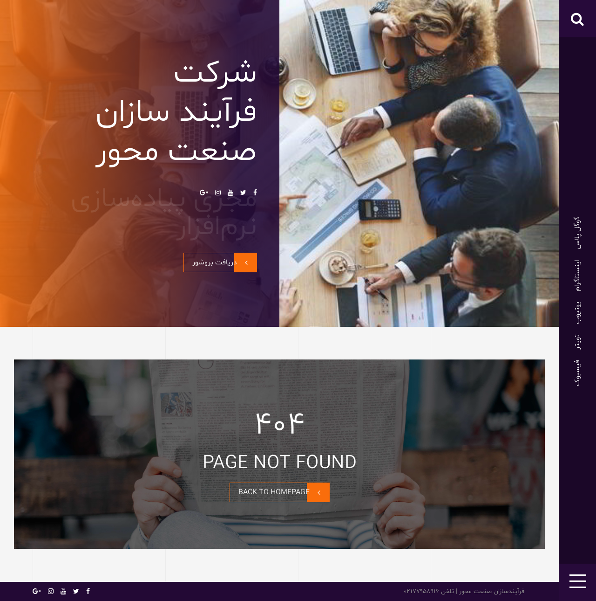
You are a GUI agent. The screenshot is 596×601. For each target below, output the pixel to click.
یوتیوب (577, 313)
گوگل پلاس (577, 233)
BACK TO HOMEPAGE (283, 492)
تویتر (577, 342)
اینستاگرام (577, 275)
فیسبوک (577, 373)
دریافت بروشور (224, 262)
